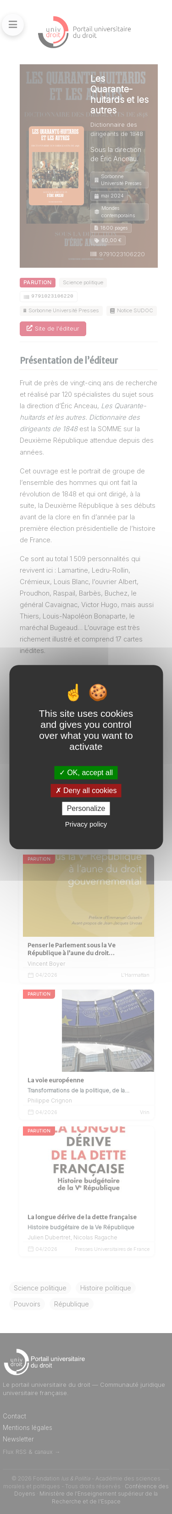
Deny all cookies (86, 790)
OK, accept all (86, 773)
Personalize (86, 808)
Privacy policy (86, 824)
